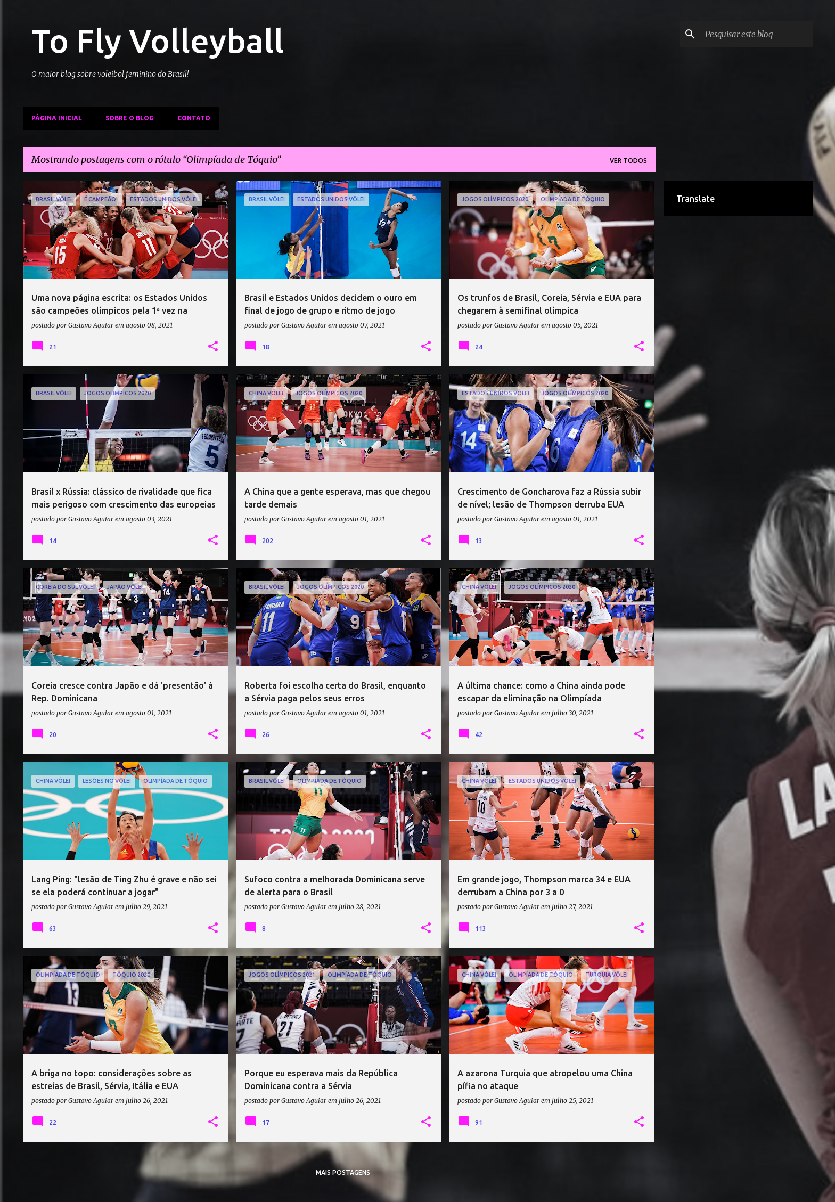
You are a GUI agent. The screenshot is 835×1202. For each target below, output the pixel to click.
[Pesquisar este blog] (757, 34)
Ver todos (628, 160)
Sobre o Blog (129, 118)
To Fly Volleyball (157, 40)
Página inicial (56, 118)
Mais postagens (343, 1172)
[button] (213, 347)
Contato (193, 118)
